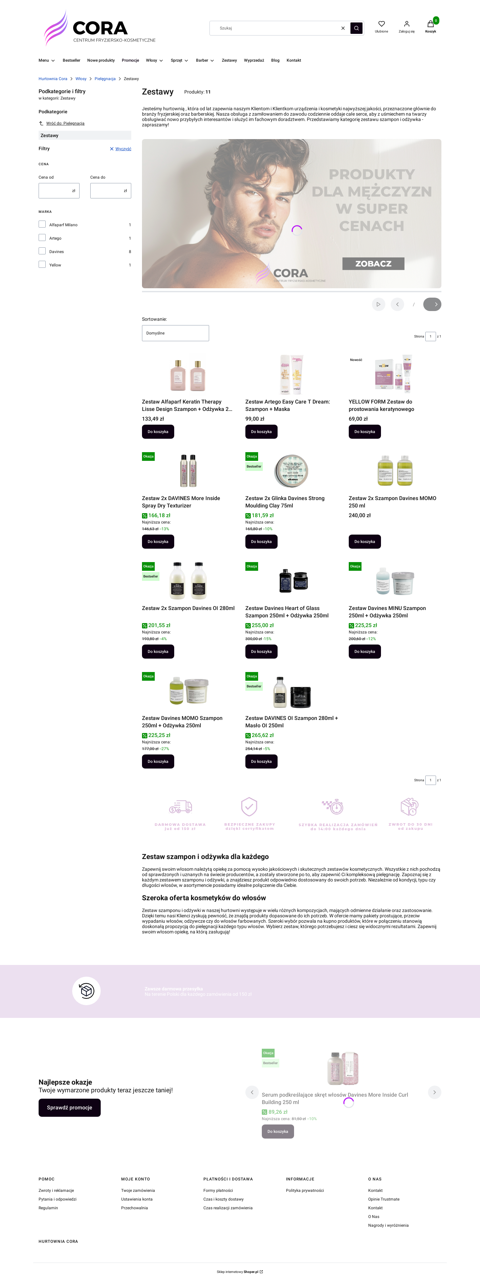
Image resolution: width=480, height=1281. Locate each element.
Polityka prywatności (305, 1190)
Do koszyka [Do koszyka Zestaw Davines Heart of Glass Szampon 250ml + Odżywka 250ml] (261, 651)
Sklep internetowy (237, 1272)
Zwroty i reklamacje (56, 1190)
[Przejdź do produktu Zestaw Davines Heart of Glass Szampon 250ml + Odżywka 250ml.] (291, 580)
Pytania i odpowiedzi (58, 1199)
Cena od (46, 177)
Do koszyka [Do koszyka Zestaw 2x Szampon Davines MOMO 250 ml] (364, 541)
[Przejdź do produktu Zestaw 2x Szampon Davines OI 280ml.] (188, 580)
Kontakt (375, 1190)
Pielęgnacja (105, 78)
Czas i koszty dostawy (223, 1199)
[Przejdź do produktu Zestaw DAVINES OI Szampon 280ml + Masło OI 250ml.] (291, 690)
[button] (356, 28)
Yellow (55, 265)
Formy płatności (218, 1190)
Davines (56, 251)
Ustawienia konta (137, 1199)
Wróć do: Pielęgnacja (62, 123)
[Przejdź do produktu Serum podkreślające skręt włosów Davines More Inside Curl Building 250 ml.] (343, 1067)
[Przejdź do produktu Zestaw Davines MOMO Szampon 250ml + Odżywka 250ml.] (188, 690)
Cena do (97, 177)
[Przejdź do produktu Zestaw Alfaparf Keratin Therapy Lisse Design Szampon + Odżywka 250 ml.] (188, 374)
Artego (55, 238)
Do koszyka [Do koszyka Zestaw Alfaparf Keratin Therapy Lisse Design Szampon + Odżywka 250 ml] (158, 431)
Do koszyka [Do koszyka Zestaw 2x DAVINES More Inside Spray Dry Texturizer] (158, 541)
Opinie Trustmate (383, 1199)
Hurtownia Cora (53, 78)
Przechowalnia (134, 1208)
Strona (419, 336)
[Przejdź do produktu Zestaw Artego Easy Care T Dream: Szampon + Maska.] (291, 374)
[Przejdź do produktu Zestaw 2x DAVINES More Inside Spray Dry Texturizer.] (188, 470)
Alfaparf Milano (63, 225)
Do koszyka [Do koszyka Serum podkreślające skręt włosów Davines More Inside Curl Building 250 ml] (278, 1131)
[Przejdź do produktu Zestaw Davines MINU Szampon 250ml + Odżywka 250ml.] (395, 580)
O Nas (373, 1216)
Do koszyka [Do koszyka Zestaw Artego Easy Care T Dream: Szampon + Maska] (261, 431)
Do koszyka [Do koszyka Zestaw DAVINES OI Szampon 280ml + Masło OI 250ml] (261, 761)
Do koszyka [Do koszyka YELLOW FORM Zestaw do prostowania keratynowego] (364, 431)
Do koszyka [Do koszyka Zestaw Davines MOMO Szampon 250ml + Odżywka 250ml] (158, 761)
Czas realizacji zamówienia (228, 1208)
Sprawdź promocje (69, 1107)
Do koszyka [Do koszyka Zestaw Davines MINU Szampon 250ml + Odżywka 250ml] (364, 651)
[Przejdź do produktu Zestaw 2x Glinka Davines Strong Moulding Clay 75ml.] (291, 470)
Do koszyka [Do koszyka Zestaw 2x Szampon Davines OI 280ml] (158, 651)
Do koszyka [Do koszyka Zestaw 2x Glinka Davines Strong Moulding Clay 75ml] (261, 541)
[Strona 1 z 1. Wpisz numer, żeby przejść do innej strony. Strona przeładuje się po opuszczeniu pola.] (430, 336)
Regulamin (48, 1208)
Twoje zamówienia (138, 1190)
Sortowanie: (154, 319)
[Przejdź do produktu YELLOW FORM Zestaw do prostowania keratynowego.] (395, 374)
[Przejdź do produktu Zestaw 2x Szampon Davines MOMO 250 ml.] (395, 470)
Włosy (81, 78)
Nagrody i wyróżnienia (388, 1225)
